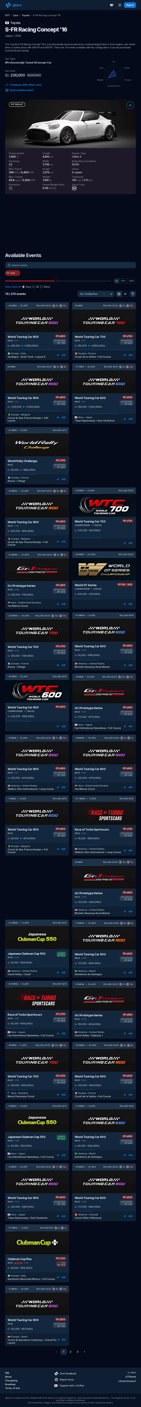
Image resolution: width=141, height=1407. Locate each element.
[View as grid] (119, 294)
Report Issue (64, 1380)
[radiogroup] (36, 286)
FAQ (7, 1373)
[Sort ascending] (111, 294)
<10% (123, 281)
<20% (131, 281)
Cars (15, 15)
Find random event (19, 90)
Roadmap (10, 1384)
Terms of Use (12, 1388)
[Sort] (93, 294)
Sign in (130, 5)
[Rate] (130, 105)
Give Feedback (65, 1373)
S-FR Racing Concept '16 (47, 15)
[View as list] (125, 294)
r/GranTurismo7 (127, 1381)
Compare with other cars (23, 85)
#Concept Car (43, 62)
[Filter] (133, 294)
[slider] (55, 281)
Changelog (11, 1380)
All (116, 281)
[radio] (23, 287)
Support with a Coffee (69, 1385)
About (8, 1376)
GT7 (7, 15)
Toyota (25, 15)
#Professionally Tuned (19, 62)
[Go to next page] (84, 1352)
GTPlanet (130, 1376)
